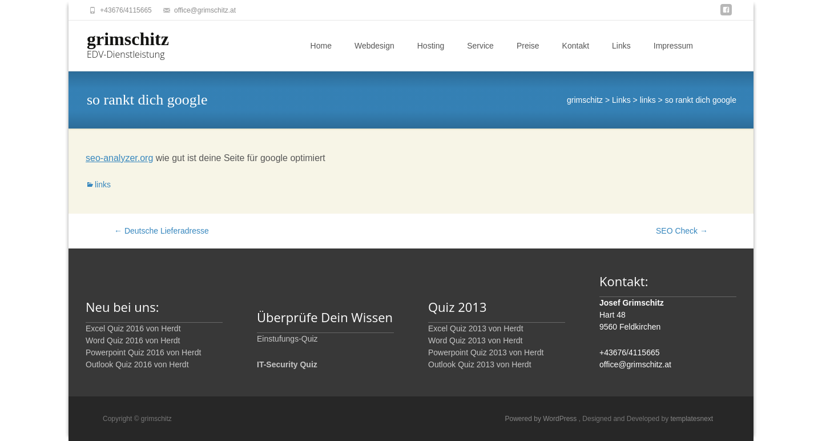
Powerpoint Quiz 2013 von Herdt (485, 352)
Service (480, 45)
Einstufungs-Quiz (287, 338)
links (103, 184)
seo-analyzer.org (119, 158)
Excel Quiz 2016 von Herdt (133, 328)
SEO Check (682, 230)
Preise (528, 45)
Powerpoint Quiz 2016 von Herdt (143, 352)
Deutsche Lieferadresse (161, 230)
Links (621, 45)
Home (321, 45)
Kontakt (575, 45)
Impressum (673, 45)
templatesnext (691, 419)
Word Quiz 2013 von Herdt (475, 340)
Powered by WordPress (542, 419)
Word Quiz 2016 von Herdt (133, 340)
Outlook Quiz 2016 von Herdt (137, 364)
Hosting (430, 45)
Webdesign (374, 45)
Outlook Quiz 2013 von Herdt (479, 364)
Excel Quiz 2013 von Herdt (475, 328)
